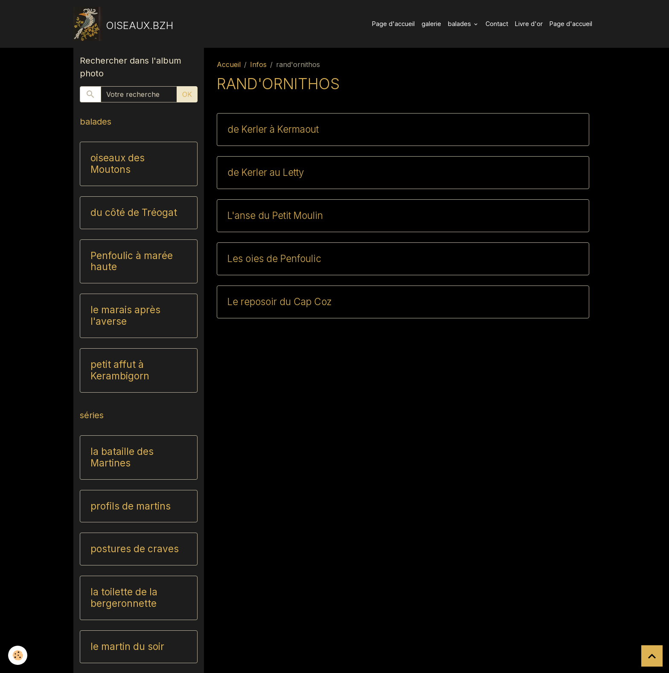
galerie (431, 23)
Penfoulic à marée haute (131, 261)
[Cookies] (18, 655)
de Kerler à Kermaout (273, 129)
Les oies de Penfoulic (274, 258)
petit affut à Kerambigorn (119, 370)
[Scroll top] (652, 656)
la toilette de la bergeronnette (123, 597)
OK (187, 94)
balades (460, 23)
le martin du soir (127, 646)
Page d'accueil (393, 23)
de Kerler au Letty (265, 172)
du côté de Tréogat (133, 212)
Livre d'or (529, 23)
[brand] (123, 24)
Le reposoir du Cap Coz (279, 301)
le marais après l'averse (125, 315)
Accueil (229, 64)
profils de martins (130, 506)
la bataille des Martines (122, 457)
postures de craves (134, 548)
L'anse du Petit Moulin (275, 215)
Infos (258, 64)
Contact (497, 23)
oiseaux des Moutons (117, 163)
